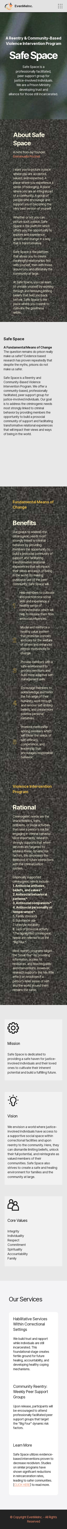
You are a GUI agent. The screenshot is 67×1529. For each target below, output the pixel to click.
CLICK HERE (22, 1485)
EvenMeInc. (24, 6)
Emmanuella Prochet (26, 156)
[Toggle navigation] (60, 6)
